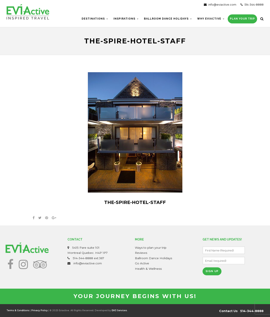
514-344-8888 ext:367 (88, 258)
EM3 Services (119, 310)
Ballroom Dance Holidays (153, 258)
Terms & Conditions (17, 310)
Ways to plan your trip (150, 247)
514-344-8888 (252, 4)
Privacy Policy (39, 310)
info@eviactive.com (220, 4)
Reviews (141, 252)
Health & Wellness (148, 268)
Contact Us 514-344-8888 (241, 311)
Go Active (142, 263)
